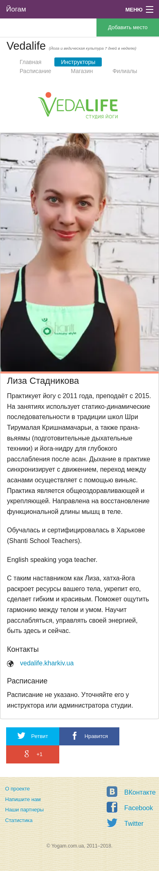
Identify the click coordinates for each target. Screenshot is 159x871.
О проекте (17, 789)
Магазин (82, 71)
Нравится (89, 736)
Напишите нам (22, 799)
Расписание (35, 71)
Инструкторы (78, 62)
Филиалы (124, 71)
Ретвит (33, 736)
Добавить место (128, 27)
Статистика (18, 820)
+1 (33, 754)
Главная (30, 62)
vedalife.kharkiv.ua (47, 663)
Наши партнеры (24, 810)
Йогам (16, 9)
